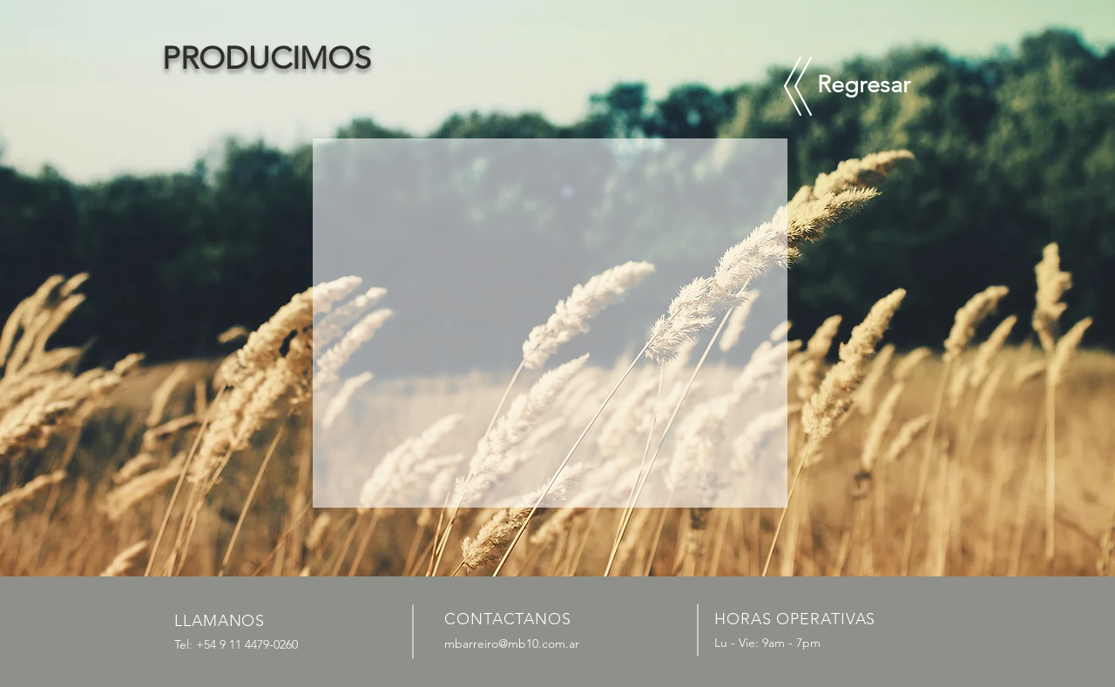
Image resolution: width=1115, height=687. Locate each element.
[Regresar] (863, 85)
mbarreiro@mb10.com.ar (511, 643)
